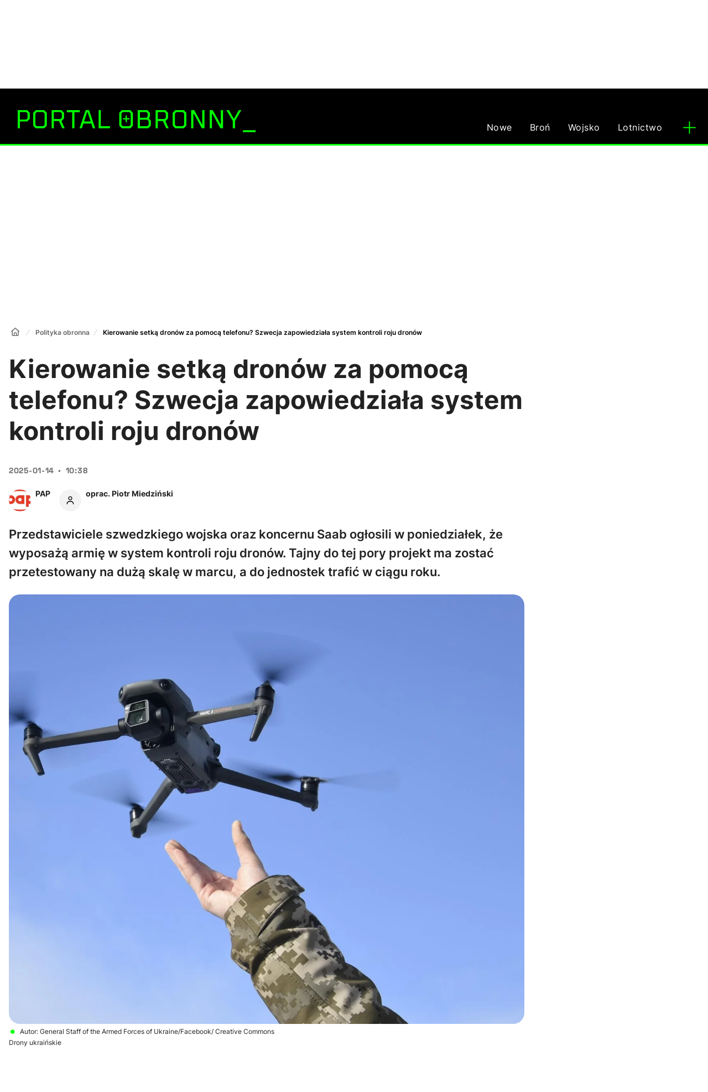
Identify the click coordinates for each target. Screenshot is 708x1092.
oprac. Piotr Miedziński (129, 493)
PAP (42, 493)
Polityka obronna (62, 332)
